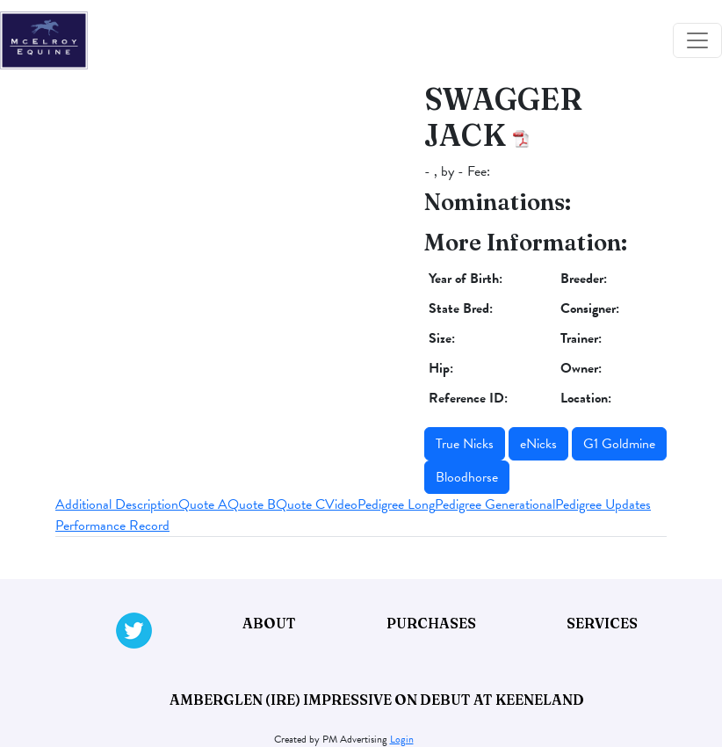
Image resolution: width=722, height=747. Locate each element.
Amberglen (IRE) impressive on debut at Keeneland (377, 699)
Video (341, 504)
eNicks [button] (538, 443)
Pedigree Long (396, 504)
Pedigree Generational (495, 504)
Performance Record (112, 525)
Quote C (300, 504)
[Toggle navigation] (697, 40)
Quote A (202, 504)
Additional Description (116, 504)
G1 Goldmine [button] (619, 443)
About (269, 623)
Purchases (431, 623)
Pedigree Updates (603, 504)
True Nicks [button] (465, 443)
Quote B (251, 504)
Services (602, 623)
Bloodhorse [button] (467, 477)
